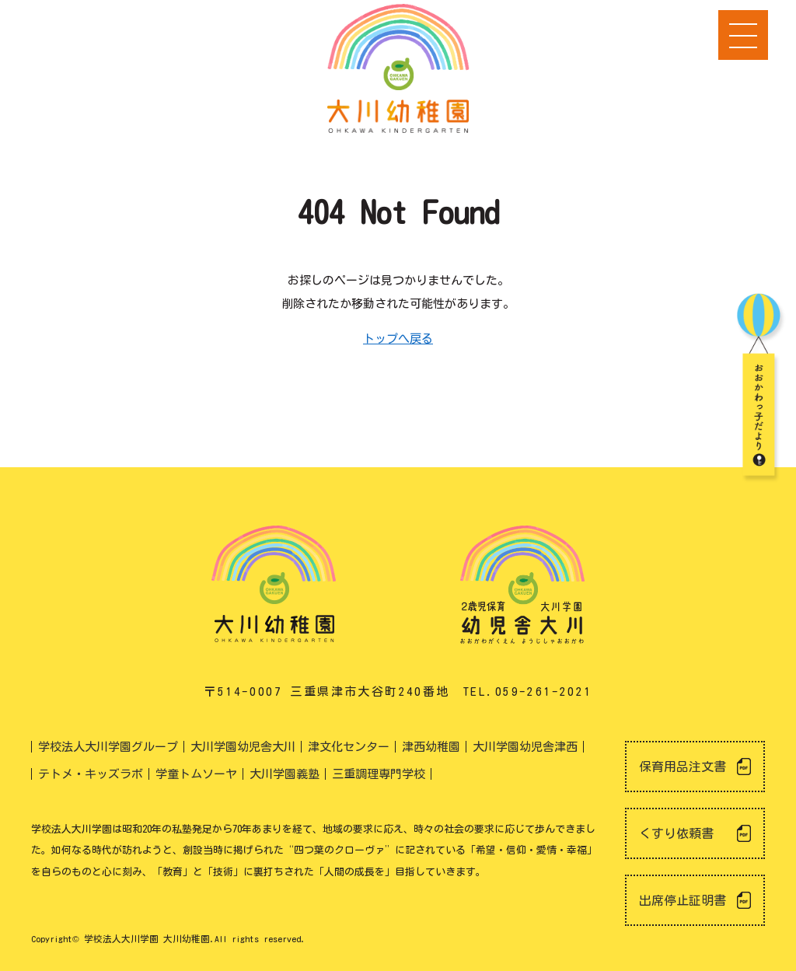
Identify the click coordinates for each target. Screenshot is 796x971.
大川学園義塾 (284, 774)
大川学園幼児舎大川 (242, 747)
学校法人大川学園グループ (108, 747)
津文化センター (348, 747)
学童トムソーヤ (196, 774)
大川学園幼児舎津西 (525, 747)
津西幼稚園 (431, 747)
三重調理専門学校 (378, 774)
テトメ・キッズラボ (90, 774)
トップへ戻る (398, 338)
